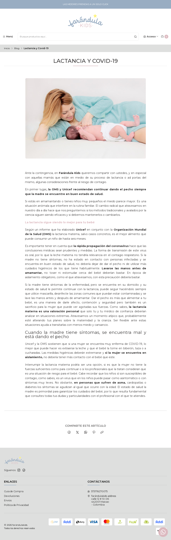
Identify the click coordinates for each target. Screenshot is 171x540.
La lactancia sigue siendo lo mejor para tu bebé (60, 222)
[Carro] (164, 37)
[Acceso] (151, 36)
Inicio (7, 48)
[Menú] (8, 36)
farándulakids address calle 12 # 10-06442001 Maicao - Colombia (102, 500)
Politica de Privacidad (16, 505)
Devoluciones (11, 496)
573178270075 (98, 491)
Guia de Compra (13, 491)
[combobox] (78, 36)
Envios (8, 500)
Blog (16, 48)
